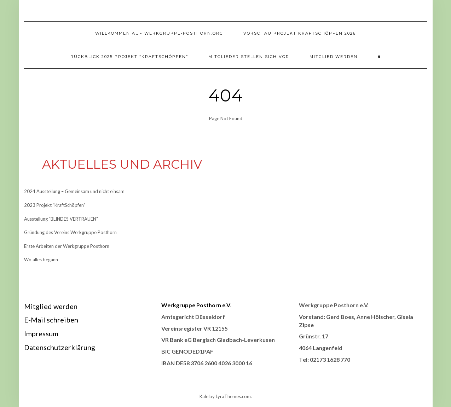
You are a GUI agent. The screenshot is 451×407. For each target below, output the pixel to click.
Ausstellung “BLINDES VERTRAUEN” (61, 219)
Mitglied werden (334, 56)
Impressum (41, 333)
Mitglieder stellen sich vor (248, 56)
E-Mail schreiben (51, 319)
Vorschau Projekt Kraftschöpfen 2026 (299, 33)
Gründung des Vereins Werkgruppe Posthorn (70, 232)
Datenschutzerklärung (59, 347)
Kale (204, 396)
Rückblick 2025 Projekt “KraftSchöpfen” (129, 56)
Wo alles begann (41, 259)
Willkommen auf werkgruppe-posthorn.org (159, 33)
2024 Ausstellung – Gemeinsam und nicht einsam (74, 191)
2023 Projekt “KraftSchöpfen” (55, 205)
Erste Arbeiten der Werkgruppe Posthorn (66, 246)
